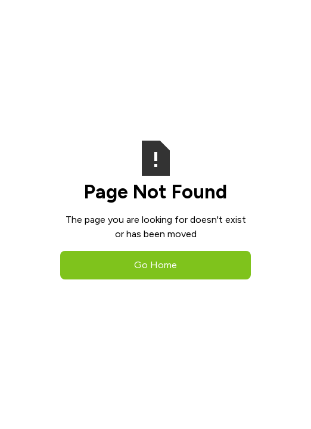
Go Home (155, 265)
